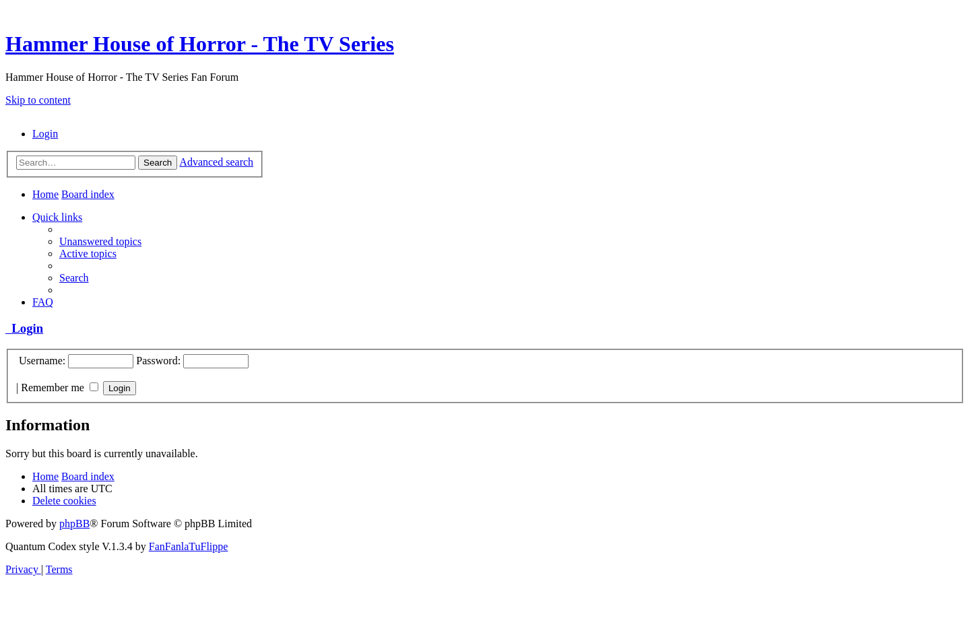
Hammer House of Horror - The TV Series (199, 44)
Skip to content (38, 100)
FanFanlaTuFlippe (188, 546)
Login (24, 328)
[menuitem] (45, 133)
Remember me (59, 387)
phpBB (74, 523)
